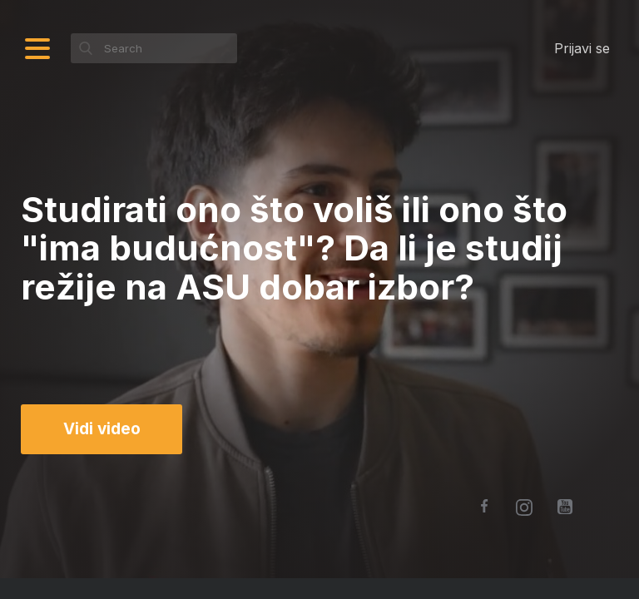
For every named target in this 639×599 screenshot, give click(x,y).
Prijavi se (582, 48)
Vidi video (102, 428)
